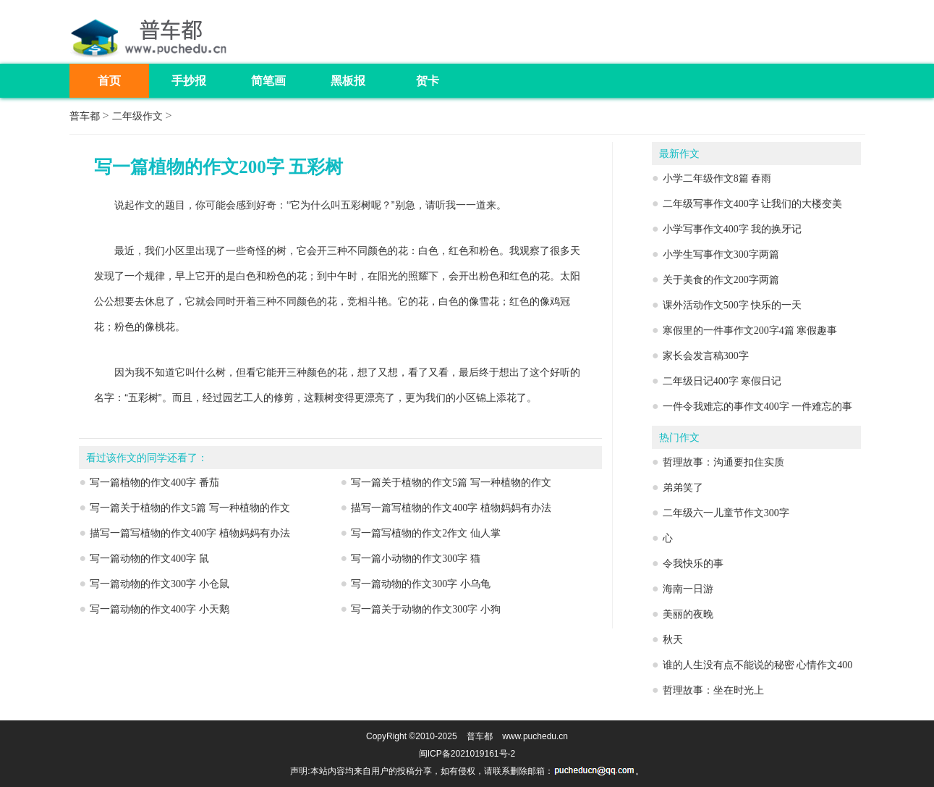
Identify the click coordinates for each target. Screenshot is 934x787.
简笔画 (268, 81)
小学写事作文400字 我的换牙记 (732, 229)
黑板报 (348, 81)
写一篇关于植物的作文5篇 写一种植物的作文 (451, 482)
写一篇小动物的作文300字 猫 (415, 558)
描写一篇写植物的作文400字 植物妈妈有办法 (451, 507)
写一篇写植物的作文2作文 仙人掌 (426, 533)
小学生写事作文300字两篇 (721, 254)
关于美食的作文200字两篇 (721, 279)
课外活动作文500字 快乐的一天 (732, 305)
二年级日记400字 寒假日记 (722, 381)
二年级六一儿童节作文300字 (726, 513)
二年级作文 (137, 116)
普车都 (84, 116)
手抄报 (188, 81)
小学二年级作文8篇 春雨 (717, 178)
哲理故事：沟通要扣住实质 (723, 462)
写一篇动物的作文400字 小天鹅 (159, 609)
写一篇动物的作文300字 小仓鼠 (159, 583)
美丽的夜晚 (688, 614)
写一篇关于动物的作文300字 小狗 (426, 609)
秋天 (673, 639)
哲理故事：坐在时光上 (713, 690)
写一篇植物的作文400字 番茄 (154, 482)
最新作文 (679, 153)
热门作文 (679, 437)
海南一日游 (688, 589)
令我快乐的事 (693, 563)
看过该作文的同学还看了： (147, 458)
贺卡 (427, 81)
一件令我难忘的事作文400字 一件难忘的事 (758, 406)
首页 (109, 81)
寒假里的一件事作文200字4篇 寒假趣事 (750, 330)
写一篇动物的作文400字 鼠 (149, 558)
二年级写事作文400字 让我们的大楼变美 (753, 203)
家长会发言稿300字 (706, 355)
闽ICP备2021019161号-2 (467, 754)
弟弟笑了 (683, 487)
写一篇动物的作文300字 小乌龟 (421, 583)
